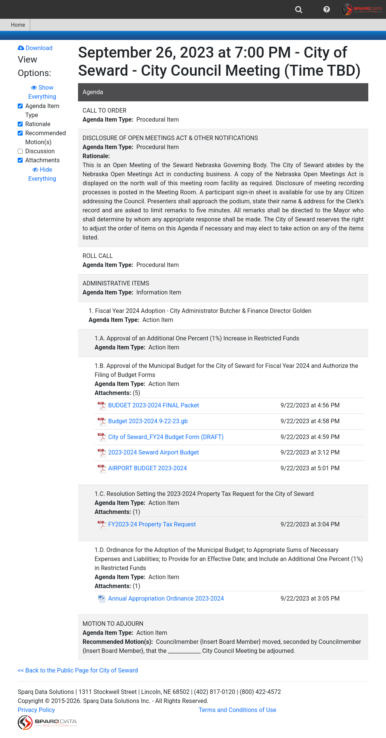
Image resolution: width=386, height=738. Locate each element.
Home (15, 25)
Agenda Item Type (42, 110)
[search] (299, 9)
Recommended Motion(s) (45, 138)
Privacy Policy (36, 710)
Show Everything (42, 92)
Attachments (42, 160)
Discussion (40, 151)
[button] (326, 9)
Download (35, 48)
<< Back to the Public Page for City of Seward (78, 670)
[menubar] (193, 9)
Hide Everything (42, 174)
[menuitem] (299, 9)
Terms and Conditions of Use (237, 710)
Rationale (38, 124)
